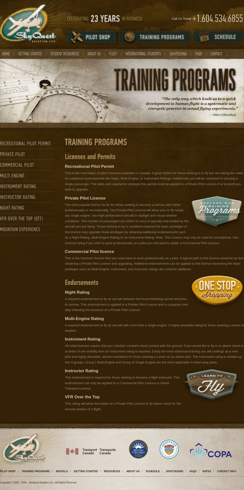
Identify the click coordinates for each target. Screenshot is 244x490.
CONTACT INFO (226, 471)
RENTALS (62, 471)
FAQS (193, 471)
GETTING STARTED (86, 471)
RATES (207, 471)
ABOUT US (133, 471)
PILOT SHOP (8, 471)
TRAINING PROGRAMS (36, 471)
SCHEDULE (153, 471)
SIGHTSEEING (174, 471)
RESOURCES (112, 471)
